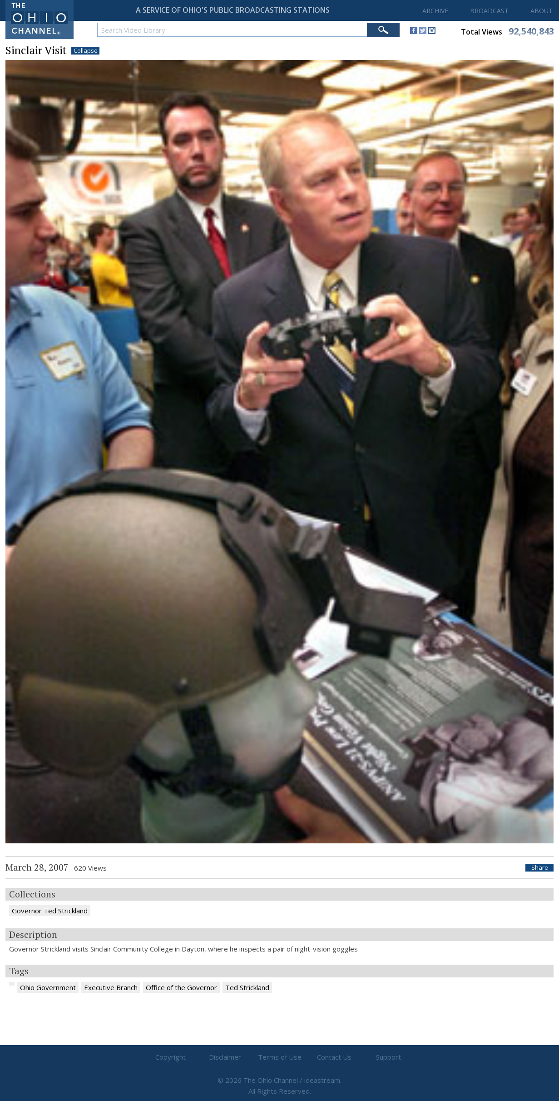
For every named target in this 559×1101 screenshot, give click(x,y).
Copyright (170, 1056)
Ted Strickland (247, 987)
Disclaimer (225, 1056)
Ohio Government (48, 987)
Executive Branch (111, 987)
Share (539, 868)
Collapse (86, 51)
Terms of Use (280, 1056)
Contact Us (334, 1056)
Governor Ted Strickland (50, 910)
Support (388, 1056)
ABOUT (541, 10)
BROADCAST (489, 10)
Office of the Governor (181, 987)
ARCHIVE (435, 10)
